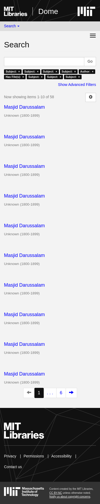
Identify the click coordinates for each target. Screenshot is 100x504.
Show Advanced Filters (77, 84)
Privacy (10, 456)
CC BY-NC (55, 492)
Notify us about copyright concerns (69, 496)
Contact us (13, 467)
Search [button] (11, 26)
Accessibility (61, 456)
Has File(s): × (15, 76)
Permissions (33, 456)
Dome (48, 11)
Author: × (87, 71)
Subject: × (13, 71)
